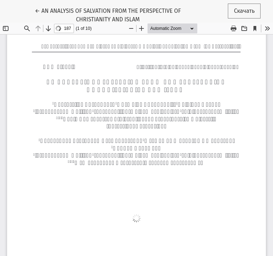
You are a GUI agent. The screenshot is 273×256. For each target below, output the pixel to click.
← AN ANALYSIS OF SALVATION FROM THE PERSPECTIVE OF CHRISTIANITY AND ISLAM (108, 14)
